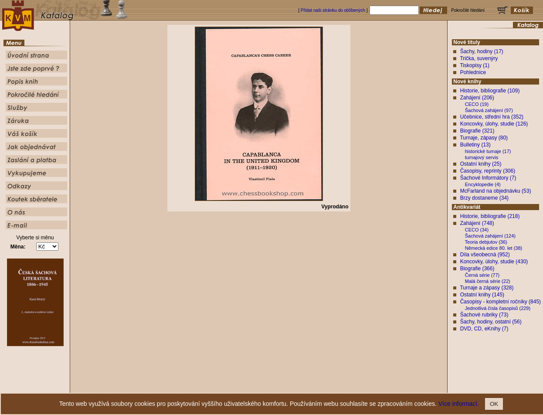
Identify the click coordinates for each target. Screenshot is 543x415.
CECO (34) (477, 229)
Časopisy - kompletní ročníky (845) (500, 302)
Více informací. (458, 403)
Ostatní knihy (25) (481, 164)
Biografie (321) (477, 131)
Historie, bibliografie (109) (490, 91)
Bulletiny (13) (475, 145)
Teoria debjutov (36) (486, 242)
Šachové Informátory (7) (488, 178)
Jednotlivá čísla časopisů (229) (497, 308)
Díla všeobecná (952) (485, 255)
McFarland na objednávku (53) (495, 191)
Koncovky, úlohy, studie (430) (494, 262)
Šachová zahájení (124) (490, 235)
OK (494, 404)
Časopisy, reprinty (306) (488, 171)
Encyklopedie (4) (483, 184)
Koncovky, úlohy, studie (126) (494, 124)
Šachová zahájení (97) (489, 110)
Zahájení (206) (477, 98)
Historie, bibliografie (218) (490, 216)
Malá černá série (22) (487, 281)
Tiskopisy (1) (474, 65)
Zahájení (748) (477, 223)
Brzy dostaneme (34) (484, 198)
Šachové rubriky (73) (484, 315)
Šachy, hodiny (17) (481, 51)
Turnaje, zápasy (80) (484, 138)
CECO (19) (477, 104)
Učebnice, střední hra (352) (491, 117)
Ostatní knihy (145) (482, 295)
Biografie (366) (477, 268)
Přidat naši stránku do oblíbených (333, 10)
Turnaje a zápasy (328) (486, 288)
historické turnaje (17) (488, 151)
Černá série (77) (482, 275)
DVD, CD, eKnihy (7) (484, 329)
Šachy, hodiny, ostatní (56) (491, 322)
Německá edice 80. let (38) (493, 248)
